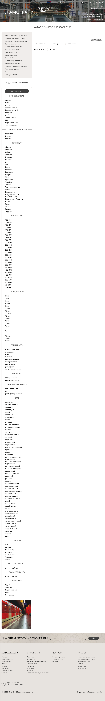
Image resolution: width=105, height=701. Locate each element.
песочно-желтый (12, 473)
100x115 (8, 220)
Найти (94, 638)
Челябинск (5, 673)
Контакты (30, 668)
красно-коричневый (13, 447)
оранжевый (10, 471)
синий (7, 508)
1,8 (6, 333)
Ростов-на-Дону (7, 670)
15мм (7, 341)
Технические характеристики (37, 661)
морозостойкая (11, 568)
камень (8, 547)
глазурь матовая (12, 349)
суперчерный (10, 518)
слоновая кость (11, 511)
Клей (7, 592)
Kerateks (8, 113)
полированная (11, 362)
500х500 (8, 280)
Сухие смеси (10, 595)
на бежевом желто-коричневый (13, 458)
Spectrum (9, 179)
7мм (7, 298)
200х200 (8, 247)
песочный (9, 476)
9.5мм (7, 308)
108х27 (8, 225)
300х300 (8, 265)
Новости (30, 670)
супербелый (10, 516)
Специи (8, 209)
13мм (7, 326)
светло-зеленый (11, 488)
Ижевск (4, 664)
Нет (6, 391)
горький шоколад (12, 427)
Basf (7, 103)
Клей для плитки (11, 75)
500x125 (8, 277)
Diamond (8, 157)
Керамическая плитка (12, 44)
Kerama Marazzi (11, 110)
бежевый (9, 407)
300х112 (8, 260)
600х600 (8, 282)
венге (7, 420)
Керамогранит (11, 590)
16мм (7, 321)
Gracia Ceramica (11, 108)
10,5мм (8, 336)
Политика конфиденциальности (38, 673)
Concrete (8, 154)
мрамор (8, 552)
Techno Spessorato (12, 187)
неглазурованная (12, 380)
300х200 (8, 262)
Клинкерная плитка (12, 72)
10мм (7, 311)
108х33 (8, 227)
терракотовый (11, 528)
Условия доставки (58, 657)
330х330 (8, 267)
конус (7, 354)
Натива (8, 201)
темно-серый (10, 523)
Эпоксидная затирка (12, 52)
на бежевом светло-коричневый (13, 462)
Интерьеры (82, 668)
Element (8, 159)
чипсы (7, 559)
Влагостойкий (11, 576)
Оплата (55, 661)
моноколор (9, 549)
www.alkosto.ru (98, 692)
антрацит (9, 402)
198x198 (8, 237)
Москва (4, 657)
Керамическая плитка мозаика (16, 66)
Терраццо (9, 557)
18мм (7, 338)
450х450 (8, 272)
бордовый (9, 417)
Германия (9, 134)
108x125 (8, 222)
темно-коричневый (13, 521)
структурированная (13, 369)
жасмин (8, 430)
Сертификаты (32, 664)
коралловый (10, 442)
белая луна (9, 410)
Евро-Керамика (11, 122)
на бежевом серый (12, 466)
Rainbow (8, 170)
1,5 (6, 331)
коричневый (10, 445)
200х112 (8, 245)
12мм (7, 316)
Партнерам (31, 657)
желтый (8, 432)
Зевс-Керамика (11, 125)
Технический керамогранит (15, 38)
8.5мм (7, 303)
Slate (7, 177)
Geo (6, 164)
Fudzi (7, 162)
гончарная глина (12, 425)
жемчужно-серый (12, 435)
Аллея (7, 189)
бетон (7, 544)
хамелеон (9, 531)
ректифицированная (13, 394)
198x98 (8, 240)
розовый (8, 478)
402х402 (8, 270)
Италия (8, 136)
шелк (7, 536)
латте (7, 452)
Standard (8, 182)
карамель (9, 440)
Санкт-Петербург (8, 659)
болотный (9, 415)
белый (7, 412)
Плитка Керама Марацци (14, 63)
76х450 (8, 287)
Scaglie (8, 174)
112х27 (8, 230)
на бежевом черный (13, 468)
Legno (7, 167)
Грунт (7, 585)
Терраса (8, 211)
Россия (8, 138)
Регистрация (99, 2)
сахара (8, 481)
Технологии (31, 659)
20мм (7, 323)
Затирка (8, 587)
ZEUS (7, 120)
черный (8, 533)
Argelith (8, 100)
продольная (10, 364)
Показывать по (39, 50)
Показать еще (96, 39)
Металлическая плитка (13, 49)
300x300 (8, 252)
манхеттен (9, 455)
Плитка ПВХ (9, 58)
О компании (33, 653)
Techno (8, 184)
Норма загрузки (57, 659)
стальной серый (11, 513)
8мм (7, 301)
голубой (8, 422)
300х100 (8, 255)
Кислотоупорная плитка (13, 61)
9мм (7, 306)
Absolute (8, 150)
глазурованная (11, 378)
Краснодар (5, 668)
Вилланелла (10, 192)
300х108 (8, 257)
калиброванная (11, 389)
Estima (7, 105)
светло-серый (10, 493)
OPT (7, 115)
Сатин (7, 204)
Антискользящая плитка (13, 47)
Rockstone (9, 172)
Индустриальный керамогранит (16, 35)
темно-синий (10, 526)
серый (7, 501)
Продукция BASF (11, 55)
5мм (7, 296)
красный (8, 450)
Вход (90, 2)
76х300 (8, 285)
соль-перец (10, 554)
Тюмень (4, 666)
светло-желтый (11, 486)
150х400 (8, 235)
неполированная (12, 359)
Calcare (8, 152)
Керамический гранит (14, 199)
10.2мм (8, 313)
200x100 (8, 242)
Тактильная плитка (12, 69)
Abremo (8, 147)
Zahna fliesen (10, 118)
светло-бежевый (12, 483)
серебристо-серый (12, 498)
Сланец (8, 206)
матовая (8, 357)
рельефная (9, 367)
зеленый (8, 437)
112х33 (8, 232)
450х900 (8, 275)
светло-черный (11, 496)
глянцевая (9, 352)
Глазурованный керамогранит (16, 41)
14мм (7, 318)
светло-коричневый (13, 491)
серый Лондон (11, 503)
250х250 (8, 250)
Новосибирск (6, 661)
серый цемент (11, 506)
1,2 (6, 328)
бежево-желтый (11, 405)
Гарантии (30, 666)
